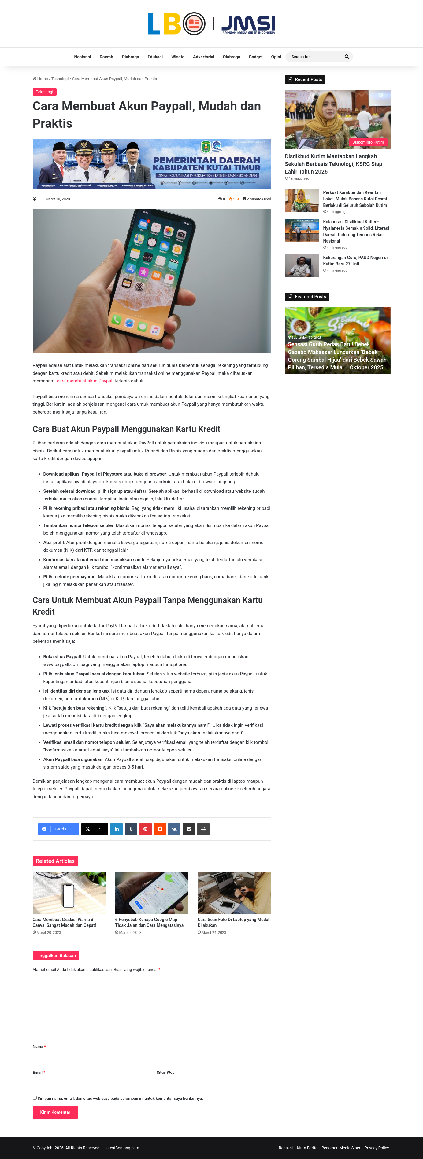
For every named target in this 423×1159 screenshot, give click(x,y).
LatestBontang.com (121, 1148)
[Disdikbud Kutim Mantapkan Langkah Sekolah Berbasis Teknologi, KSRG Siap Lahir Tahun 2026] (338, 119)
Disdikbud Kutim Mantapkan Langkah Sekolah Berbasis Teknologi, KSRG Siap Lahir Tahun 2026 (333, 164)
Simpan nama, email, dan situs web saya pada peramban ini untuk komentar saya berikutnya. (120, 1098)
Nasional (82, 56)
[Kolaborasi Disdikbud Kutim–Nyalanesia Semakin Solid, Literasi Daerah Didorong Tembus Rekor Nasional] (302, 230)
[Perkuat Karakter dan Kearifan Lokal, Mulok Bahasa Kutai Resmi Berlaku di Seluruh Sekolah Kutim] (302, 200)
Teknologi (60, 78)
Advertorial (203, 56)
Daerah (106, 56)
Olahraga (130, 56)
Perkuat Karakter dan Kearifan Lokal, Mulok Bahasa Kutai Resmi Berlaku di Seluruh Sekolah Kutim (355, 199)
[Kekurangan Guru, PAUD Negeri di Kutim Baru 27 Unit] (302, 265)
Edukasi (155, 56)
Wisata (177, 56)
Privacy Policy (376, 1148)
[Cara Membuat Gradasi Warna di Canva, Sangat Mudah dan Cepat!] (69, 892)
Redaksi (286, 1148)
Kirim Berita (307, 1148)
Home (40, 78)
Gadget (255, 56)
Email (39, 1072)
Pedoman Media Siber (340, 1148)
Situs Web (166, 1072)
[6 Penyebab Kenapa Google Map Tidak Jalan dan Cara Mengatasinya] (151, 892)
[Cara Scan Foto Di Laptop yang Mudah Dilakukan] (234, 892)
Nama (39, 1046)
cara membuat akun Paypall (85, 381)
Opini (276, 56)
